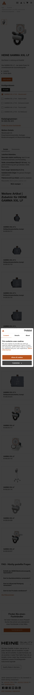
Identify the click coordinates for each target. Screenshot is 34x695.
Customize (17, 363)
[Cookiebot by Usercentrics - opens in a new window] (24, 331)
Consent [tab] (6, 335)
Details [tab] (17, 335)
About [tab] (28, 335)
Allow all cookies (17, 357)
